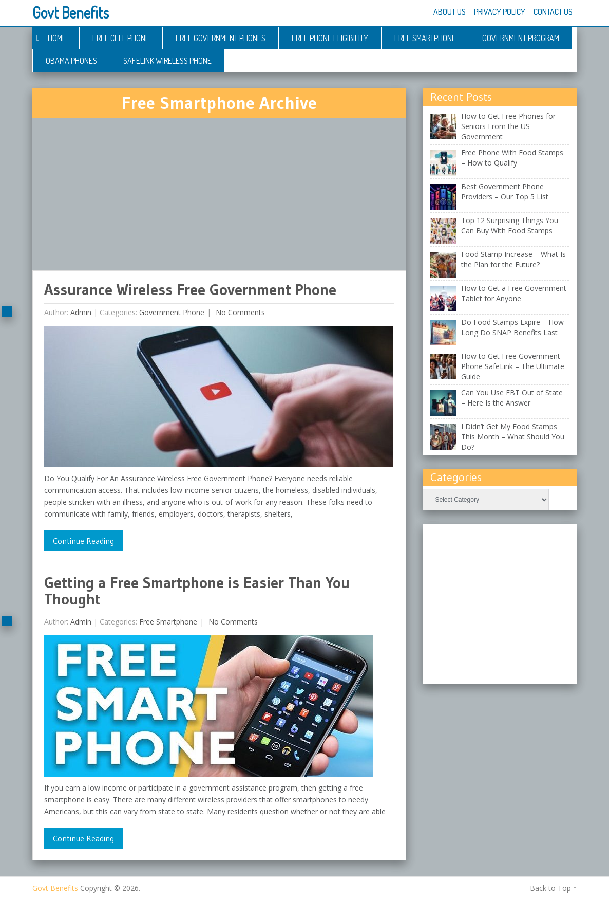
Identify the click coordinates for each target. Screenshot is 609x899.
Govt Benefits (70, 12)
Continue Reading (83, 541)
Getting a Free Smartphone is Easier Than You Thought (197, 591)
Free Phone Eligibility (330, 38)
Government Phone (171, 312)
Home (57, 38)
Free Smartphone (425, 38)
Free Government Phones (220, 38)
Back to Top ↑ (553, 888)
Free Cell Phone (120, 38)
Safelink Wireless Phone (167, 61)
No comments (239, 312)
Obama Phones (71, 61)
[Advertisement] (219, 194)
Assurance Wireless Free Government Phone (190, 289)
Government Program (520, 38)
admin (80, 312)
